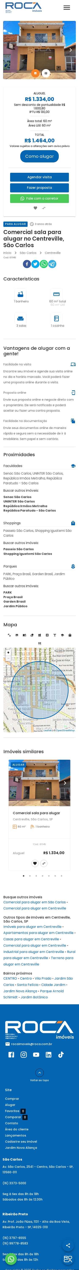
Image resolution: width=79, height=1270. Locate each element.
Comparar (16, 1117)
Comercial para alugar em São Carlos (34, 902)
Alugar (10, 1105)
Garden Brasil (14, 601)
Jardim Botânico (34, 997)
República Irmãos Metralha (25, 506)
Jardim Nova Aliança (20, 991)
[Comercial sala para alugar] (39, 783)
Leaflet (48, 730)
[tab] (35, 73)
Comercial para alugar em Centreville (34, 908)
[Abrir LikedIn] (48, 1055)
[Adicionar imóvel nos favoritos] (35, 208)
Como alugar (39, 156)
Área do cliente (16, 1129)
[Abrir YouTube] (36, 1055)
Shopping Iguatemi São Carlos (27, 554)
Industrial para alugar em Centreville (33, 951)
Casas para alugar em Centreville (31, 939)
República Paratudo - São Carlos (29, 510)
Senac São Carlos (17, 497)
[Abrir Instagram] (23, 1055)
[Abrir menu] (67, 7)
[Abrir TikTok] (61, 1055)
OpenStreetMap (65, 730)
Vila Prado (43, 978)
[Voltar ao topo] (39, 1073)
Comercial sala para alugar (36, 813)
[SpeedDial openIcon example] (68, 1245)
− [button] (8, 658)
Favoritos (15, 1111)
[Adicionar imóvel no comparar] (43, 208)
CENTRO (10, 978)
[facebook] (27, 265)
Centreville (53, 253)
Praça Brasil (13, 597)
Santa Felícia (27, 984)
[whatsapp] (44, 265)
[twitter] (35, 265)
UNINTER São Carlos (19, 501)
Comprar (12, 1099)
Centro (26, 978)
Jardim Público (15, 606)
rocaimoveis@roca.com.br (31, 1044)
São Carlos (28, 253)
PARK (7, 592)
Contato (11, 1123)
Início (7, 253)
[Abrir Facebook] (11, 1055)
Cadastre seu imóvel (21, 1141)
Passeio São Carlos (18, 549)
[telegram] (52, 265)
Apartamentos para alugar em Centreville (38, 932)
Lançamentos (15, 1135)
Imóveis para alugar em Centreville (32, 926)
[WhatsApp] (11, 1259)
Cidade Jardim (53, 984)
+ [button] (8, 652)
